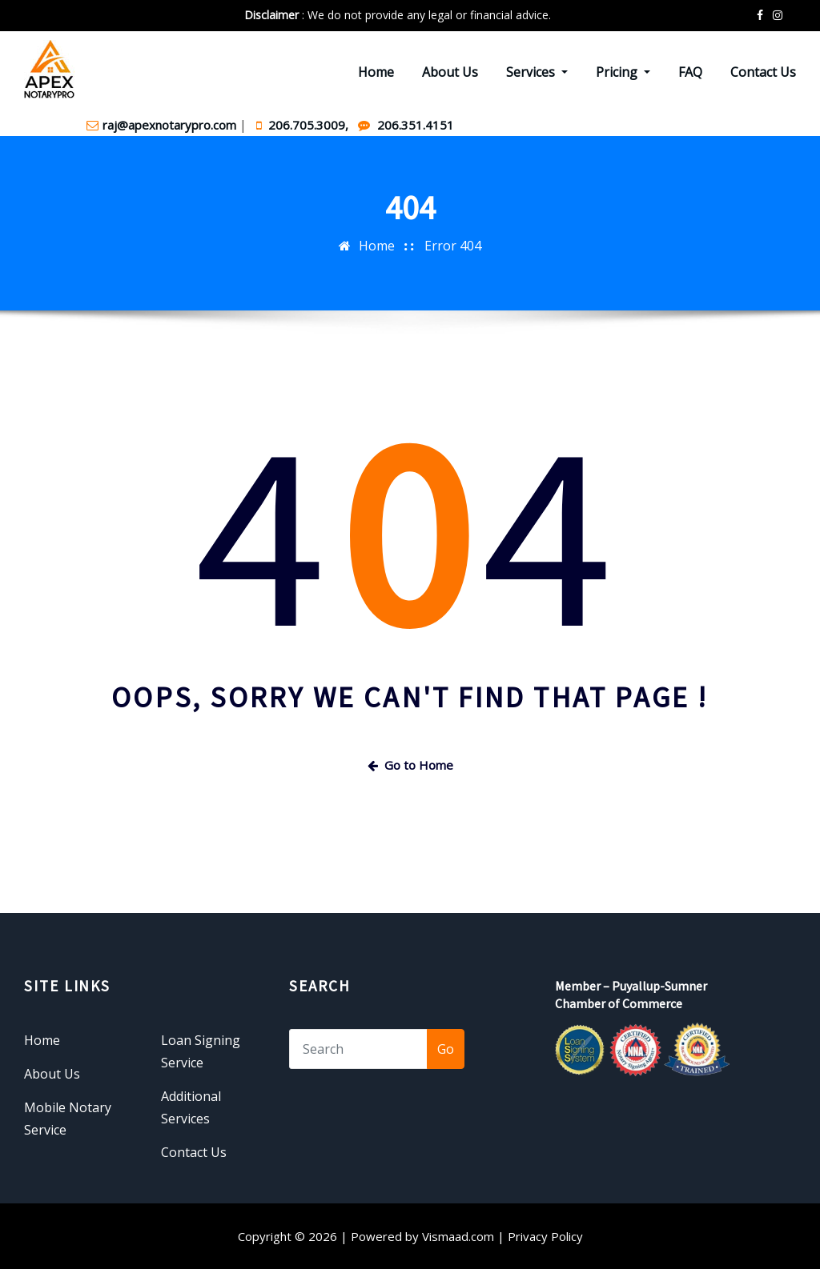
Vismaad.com (458, 1236)
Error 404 (452, 245)
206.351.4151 (406, 125)
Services (537, 72)
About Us (450, 72)
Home (376, 72)
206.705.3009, (304, 125)
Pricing (623, 72)
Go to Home (410, 765)
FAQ (690, 72)
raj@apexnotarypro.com (162, 125)
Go (445, 1049)
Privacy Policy (545, 1236)
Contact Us (763, 72)
